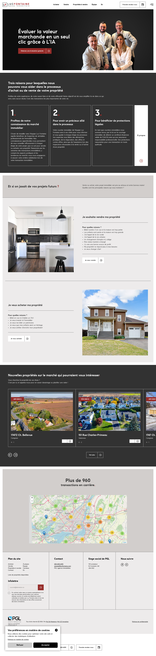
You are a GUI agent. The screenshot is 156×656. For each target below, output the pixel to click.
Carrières (26, 588)
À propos (26, 583)
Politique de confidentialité (140, 641)
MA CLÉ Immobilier (63, 641)
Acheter (56, 4)
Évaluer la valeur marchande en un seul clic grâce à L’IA (44, 37)
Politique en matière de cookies (18, 639)
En (102, 4)
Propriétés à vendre (80, 4)
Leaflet (124, 562)
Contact (11, 590)
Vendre (66, 4)
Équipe (94, 4)
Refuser (20, 645)
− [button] (32, 520)
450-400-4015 (58, 583)
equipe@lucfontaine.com (62, 585)
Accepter (45, 645)
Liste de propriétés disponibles (18, 594)
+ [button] (32, 517)
